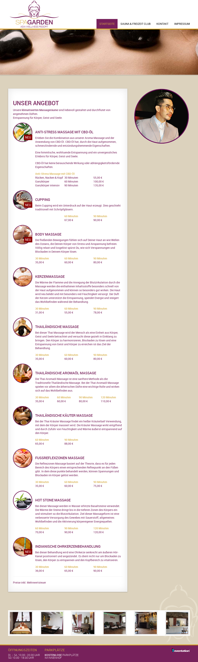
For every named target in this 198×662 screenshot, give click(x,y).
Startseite (107, 24)
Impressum (182, 24)
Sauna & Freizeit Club (135, 24)
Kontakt (162, 24)
